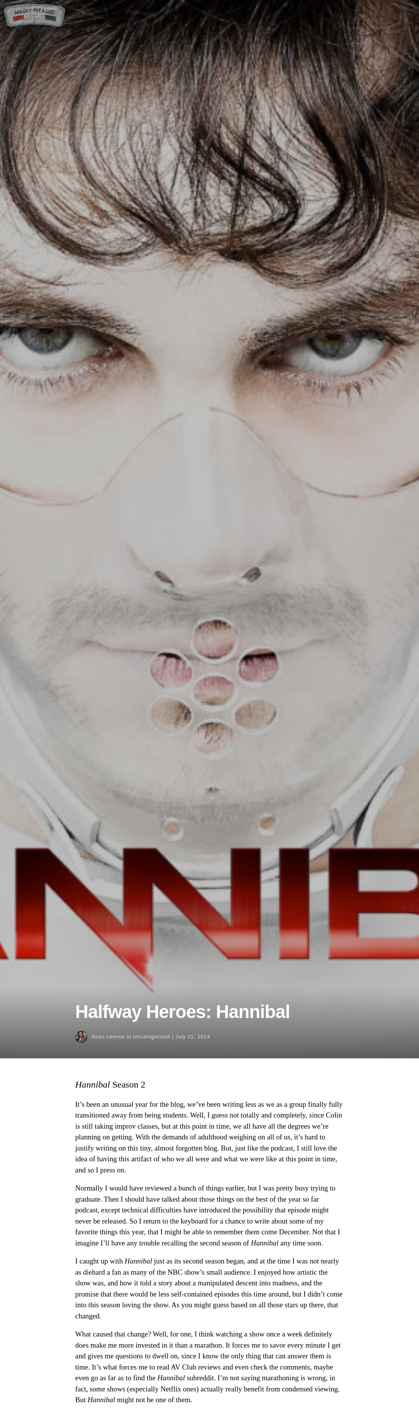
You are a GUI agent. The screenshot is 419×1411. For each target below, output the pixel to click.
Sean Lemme (108, 1037)
